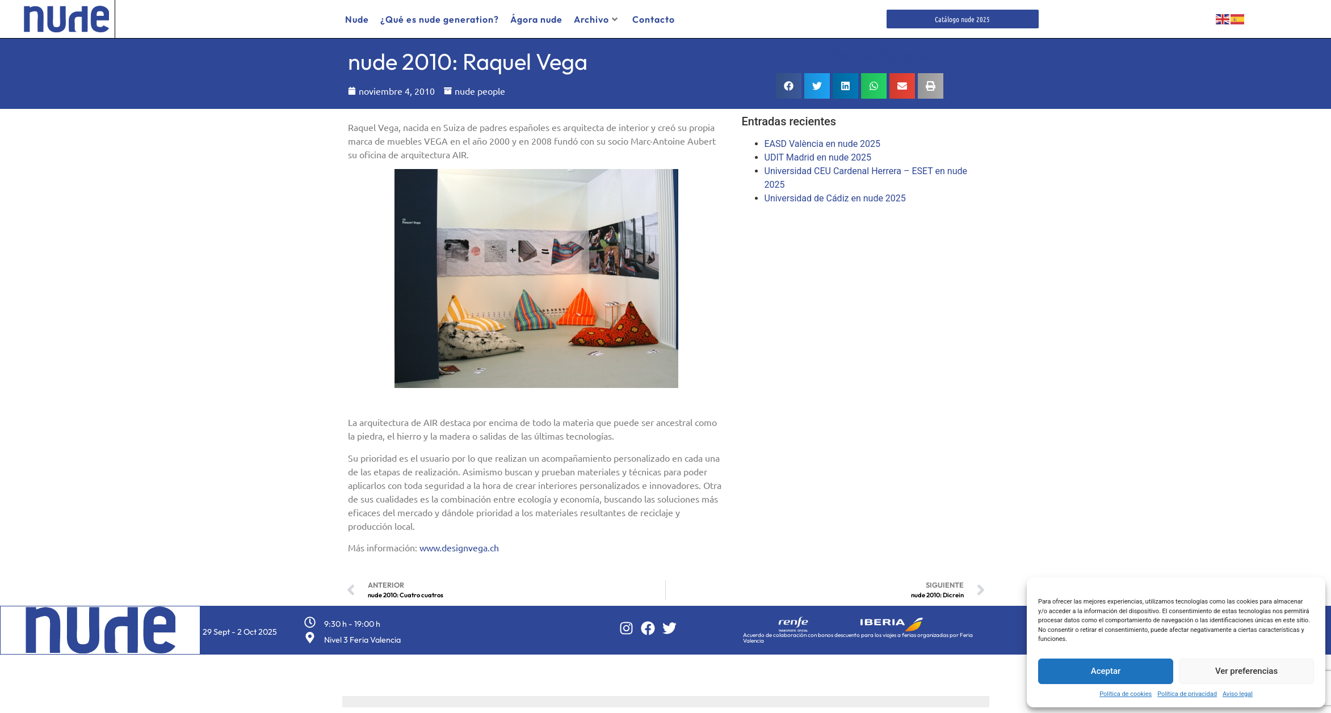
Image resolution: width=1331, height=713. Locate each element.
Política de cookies (1125, 694)
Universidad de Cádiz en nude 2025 (835, 198)
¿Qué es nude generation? (439, 19)
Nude (357, 19)
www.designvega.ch (459, 547)
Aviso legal (1238, 694)
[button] (788, 86)
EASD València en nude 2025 (823, 143)
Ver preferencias (1246, 671)
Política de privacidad (1187, 694)
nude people (480, 90)
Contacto (653, 19)
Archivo (596, 19)
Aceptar (1106, 671)
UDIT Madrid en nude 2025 (818, 157)
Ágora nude (536, 19)
